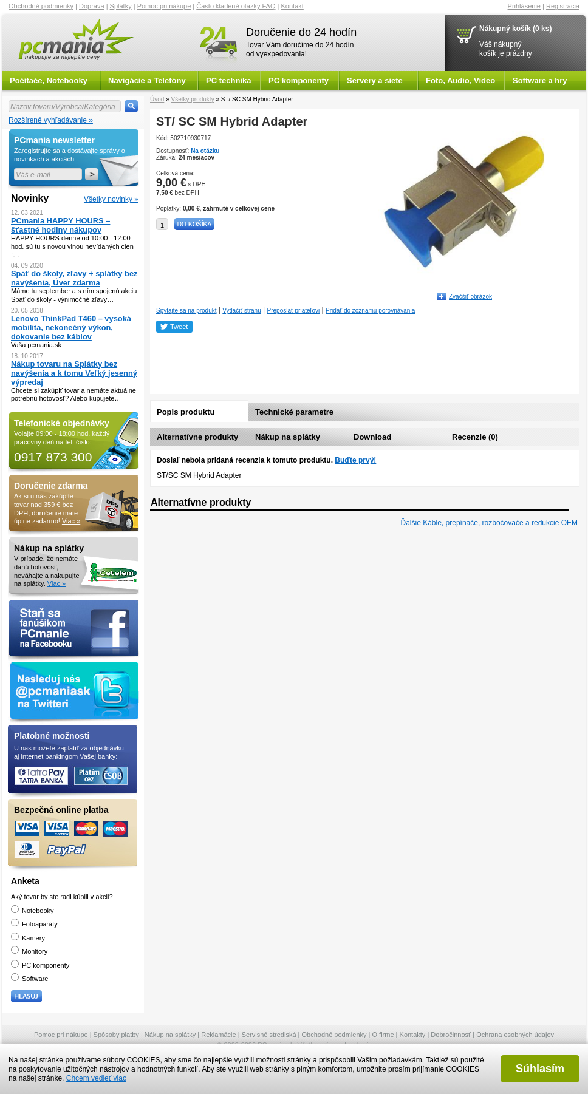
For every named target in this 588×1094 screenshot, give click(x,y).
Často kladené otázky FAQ (235, 6)
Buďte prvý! (355, 460)
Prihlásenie (524, 6)
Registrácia (562, 6)
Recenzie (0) (475, 436)
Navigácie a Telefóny (147, 80)
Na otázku (205, 151)
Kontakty (413, 1034)
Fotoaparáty (34, 924)
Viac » (71, 521)
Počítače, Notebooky (48, 80)
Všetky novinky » (111, 199)
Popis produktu (185, 411)
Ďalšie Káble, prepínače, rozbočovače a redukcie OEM (489, 522)
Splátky (121, 6)
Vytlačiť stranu (241, 310)
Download (372, 436)
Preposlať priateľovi (293, 310)
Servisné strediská (269, 1034)
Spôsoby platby (116, 1034)
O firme (383, 1034)
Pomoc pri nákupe (164, 6)
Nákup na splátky (287, 436)
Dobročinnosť (451, 1034)
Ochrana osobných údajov (515, 1034)
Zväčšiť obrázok (470, 296)
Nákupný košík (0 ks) (515, 28)
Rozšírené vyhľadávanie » (51, 120)
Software (29, 978)
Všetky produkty (192, 99)
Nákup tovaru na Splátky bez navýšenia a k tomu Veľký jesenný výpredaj (74, 373)
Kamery (28, 938)
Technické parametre (294, 411)
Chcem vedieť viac (96, 1078)
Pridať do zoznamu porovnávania (370, 310)
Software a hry (540, 80)
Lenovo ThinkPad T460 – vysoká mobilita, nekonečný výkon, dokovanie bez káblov (71, 327)
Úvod (157, 99)
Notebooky (32, 910)
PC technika (228, 80)
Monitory (29, 951)
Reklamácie (218, 1034)
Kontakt (292, 6)
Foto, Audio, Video (460, 80)
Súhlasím (540, 1068)
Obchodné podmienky (41, 6)
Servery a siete (375, 80)
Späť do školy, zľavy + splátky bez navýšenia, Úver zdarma (74, 278)
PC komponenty (298, 80)
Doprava (91, 6)
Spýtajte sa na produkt (186, 310)
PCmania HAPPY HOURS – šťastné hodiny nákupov (60, 225)
